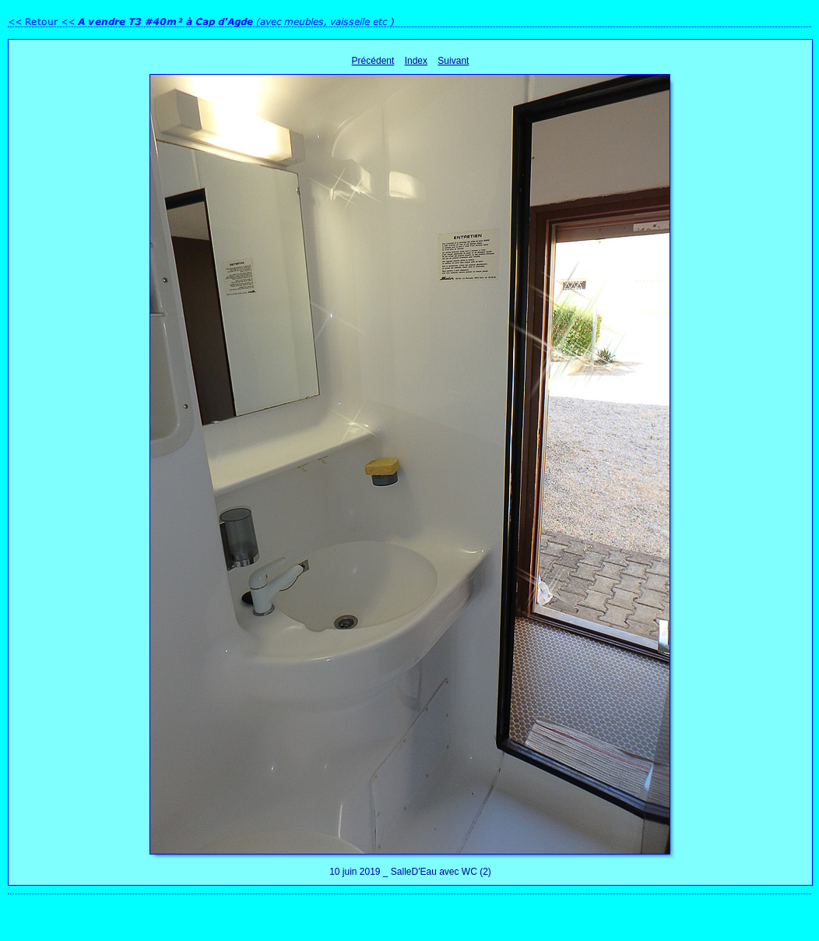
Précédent (373, 60)
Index (416, 60)
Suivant (453, 60)
